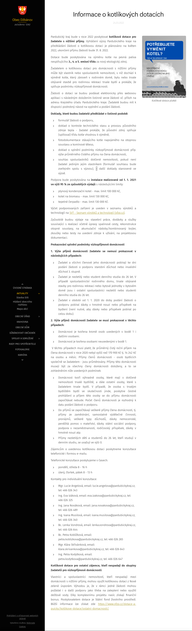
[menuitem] (22, 288)
